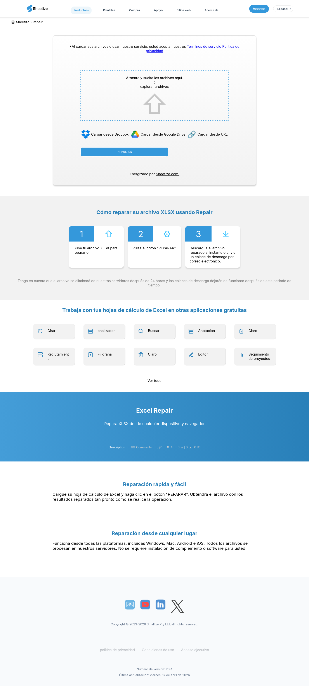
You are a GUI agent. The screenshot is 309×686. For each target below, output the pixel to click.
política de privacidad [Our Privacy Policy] (118, 650)
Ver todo (154, 380)
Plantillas (109, 10)
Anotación (206, 331)
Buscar (154, 331)
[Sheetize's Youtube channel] (145, 604)
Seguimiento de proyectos (259, 356)
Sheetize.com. (167, 174)
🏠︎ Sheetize (20, 22)
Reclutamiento (58, 356)
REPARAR (124, 152)
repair (38, 22)
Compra (134, 10)
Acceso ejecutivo (193, 650)
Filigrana (105, 354)
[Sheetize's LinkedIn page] (160, 604)
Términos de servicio (204, 46)
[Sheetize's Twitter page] (177, 607)
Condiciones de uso (157, 650)
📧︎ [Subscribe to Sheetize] (130, 604)
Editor (203, 354)
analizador (106, 331)
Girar (51, 331)
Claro (252, 331)
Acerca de (211, 10)
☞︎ (159, 447)
